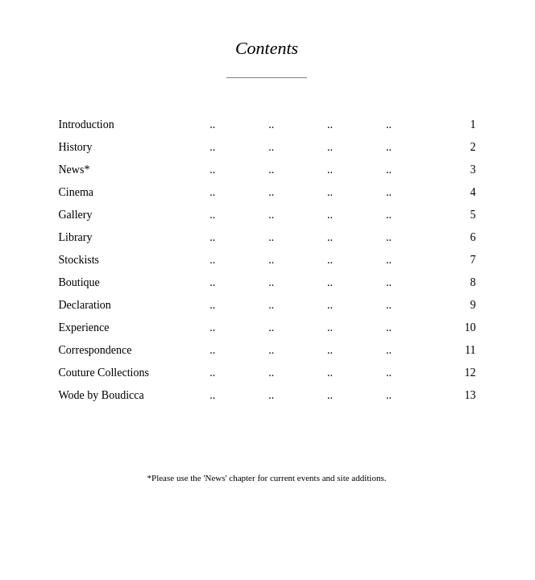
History (76, 147)
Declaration (85, 305)
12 (470, 373)
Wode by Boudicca (101, 395)
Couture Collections (104, 373)
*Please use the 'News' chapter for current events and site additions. (267, 478)
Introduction (86, 124)
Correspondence (95, 350)
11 (470, 350)
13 (470, 395)
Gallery (76, 215)
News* (74, 170)
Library (76, 237)
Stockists (79, 260)
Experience (84, 327)
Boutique (79, 282)
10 (470, 327)
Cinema (76, 192)
